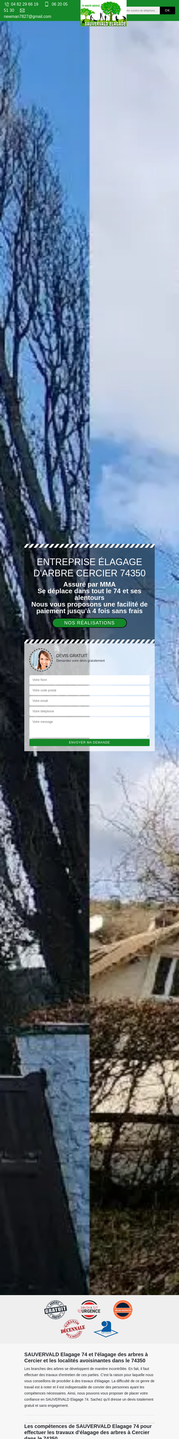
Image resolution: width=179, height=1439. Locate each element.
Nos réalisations (89, 622)
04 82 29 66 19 (21, 4)
